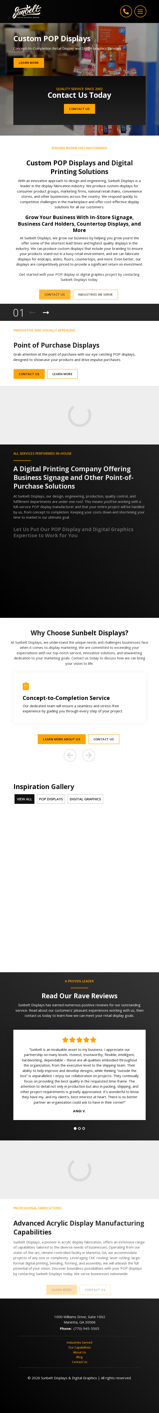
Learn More (29, 63)
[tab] (75, 1129)
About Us (79, 1353)
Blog (79, 1358)
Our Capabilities (79, 1349)
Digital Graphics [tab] (85, 799)
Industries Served (79, 1344)
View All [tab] (24, 799)
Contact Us (79, 109)
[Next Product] (45, 312)
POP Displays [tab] (51, 799)
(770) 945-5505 (86, 1332)
